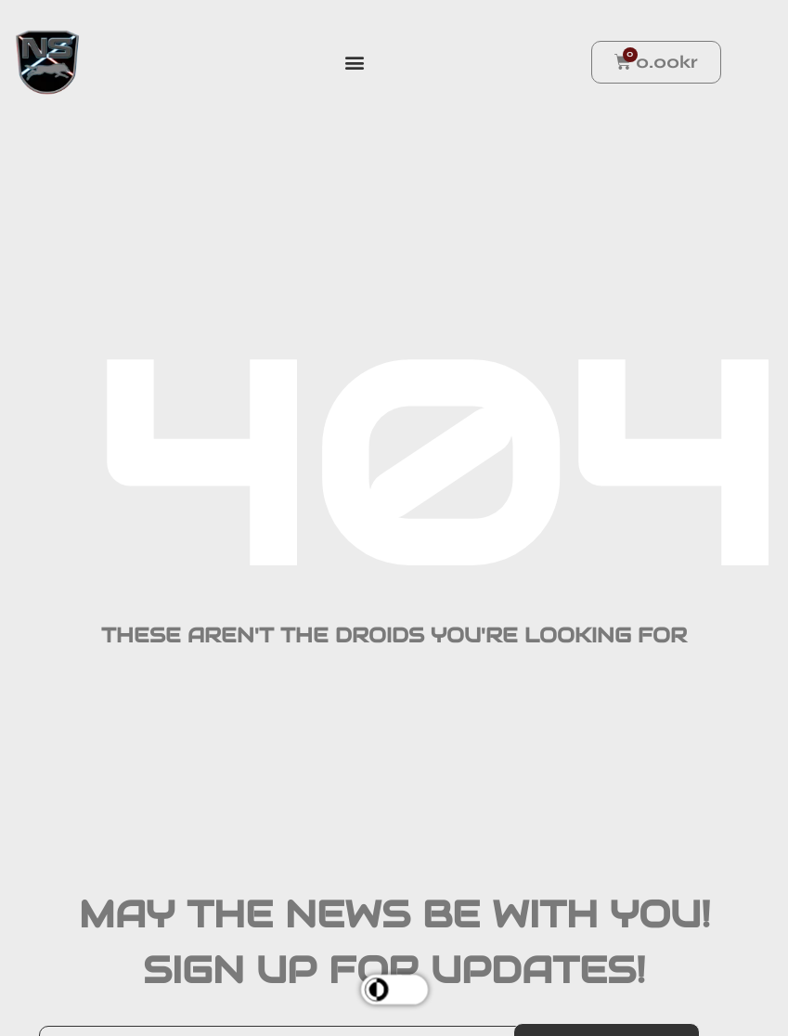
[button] (355, 62)
